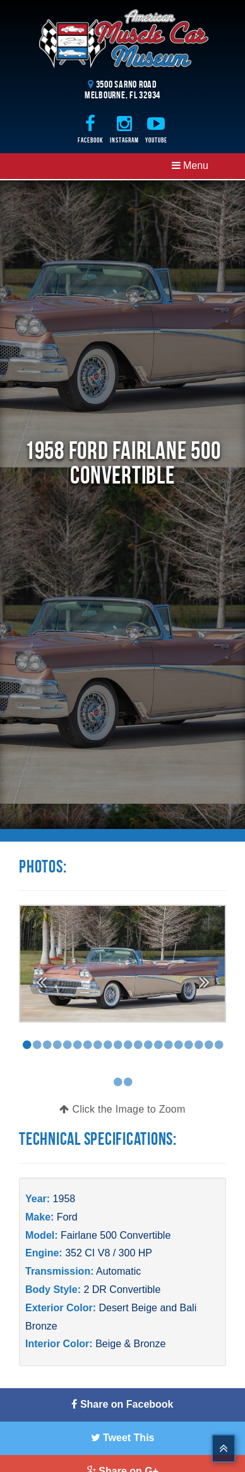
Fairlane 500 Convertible (115, 1235)
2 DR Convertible (121, 1289)
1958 (64, 1198)
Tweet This (123, 1437)
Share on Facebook (122, 1404)
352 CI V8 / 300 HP (108, 1253)
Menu (190, 165)
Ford (67, 1217)
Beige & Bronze (130, 1343)
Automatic (118, 1271)
